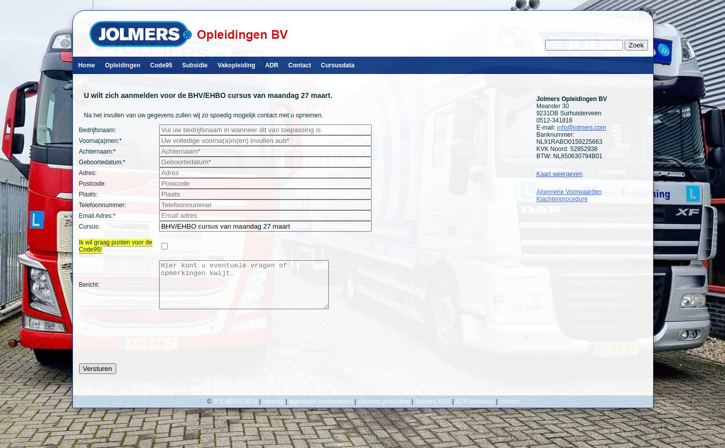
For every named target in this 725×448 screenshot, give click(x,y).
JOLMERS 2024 (236, 410)
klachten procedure (384, 410)
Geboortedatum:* (102, 162)
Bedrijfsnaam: (97, 130)
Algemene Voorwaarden (569, 191)
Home (86, 65)
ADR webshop (475, 410)
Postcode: (92, 183)
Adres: (88, 173)
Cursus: (89, 226)
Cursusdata (337, 65)
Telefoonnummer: (102, 205)
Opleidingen (122, 65)
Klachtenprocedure (562, 199)
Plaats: (88, 194)
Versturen (97, 378)
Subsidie (195, 65)
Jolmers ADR (433, 410)
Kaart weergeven (559, 174)
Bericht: (89, 289)
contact (509, 410)
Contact (299, 65)
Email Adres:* (97, 215)
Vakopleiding (236, 65)
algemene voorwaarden (321, 410)
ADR (271, 65)
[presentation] (156, 345)
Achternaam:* (97, 151)
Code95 (161, 65)
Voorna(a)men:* (100, 140)
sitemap (273, 410)
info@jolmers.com (581, 127)
